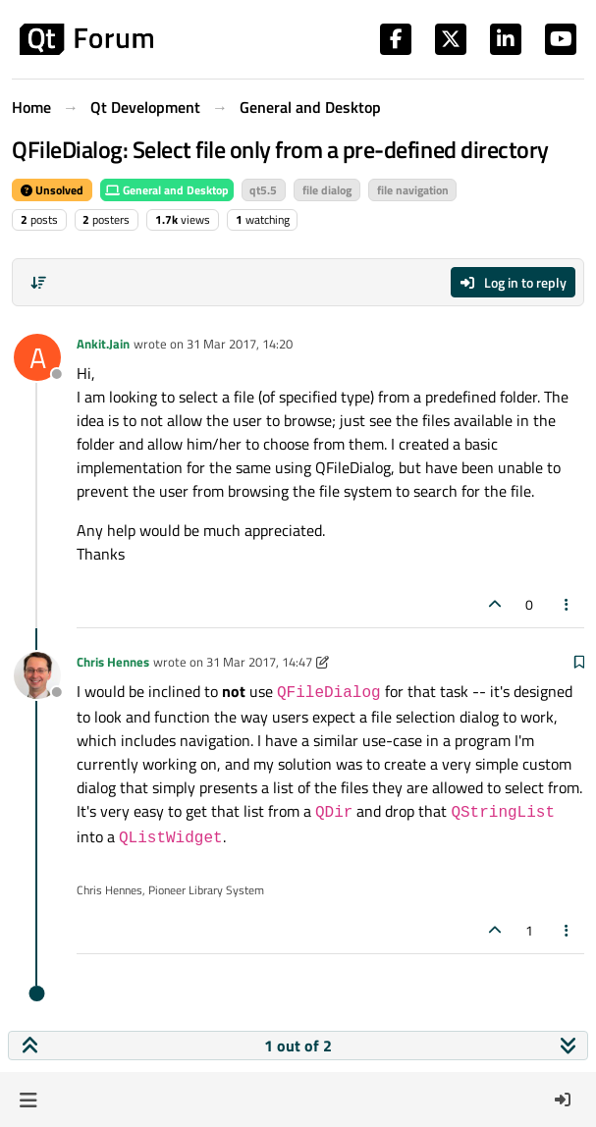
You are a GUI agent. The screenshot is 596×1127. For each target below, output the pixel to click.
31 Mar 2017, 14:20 (240, 343)
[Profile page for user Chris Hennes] (37, 675)
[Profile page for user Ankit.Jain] (37, 357)
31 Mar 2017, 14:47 (259, 661)
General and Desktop (167, 190)
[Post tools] (567, 604)
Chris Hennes (113, 661)
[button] (28, 1099)
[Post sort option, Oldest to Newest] (38, 283)
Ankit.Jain (103, 343)
